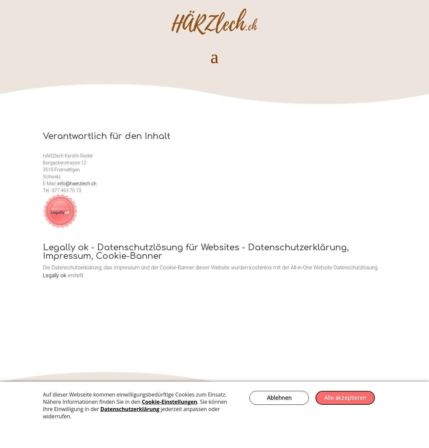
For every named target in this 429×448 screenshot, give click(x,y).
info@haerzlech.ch (76, 183)
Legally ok (54, 275)
